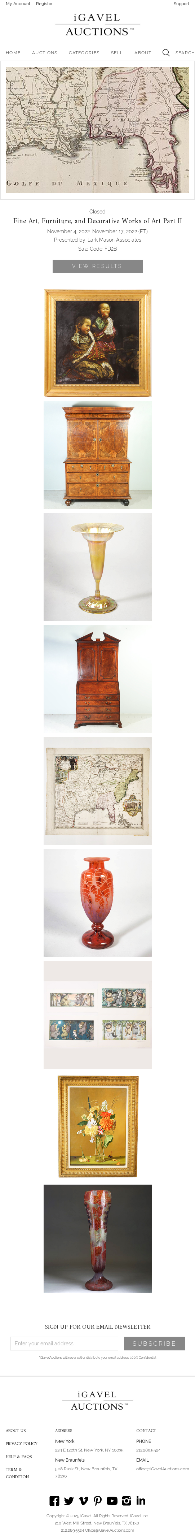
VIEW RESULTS (97, 266)
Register (44, 3)
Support (181, 3)
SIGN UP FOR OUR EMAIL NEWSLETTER (97, 1327)
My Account (18, 3)
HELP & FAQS (19, 1457)
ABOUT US (16, 1431)
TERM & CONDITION (17, 1474)
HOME (13, 52)
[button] (44, 53)
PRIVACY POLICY (21, 1444)
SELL (117, 52)
